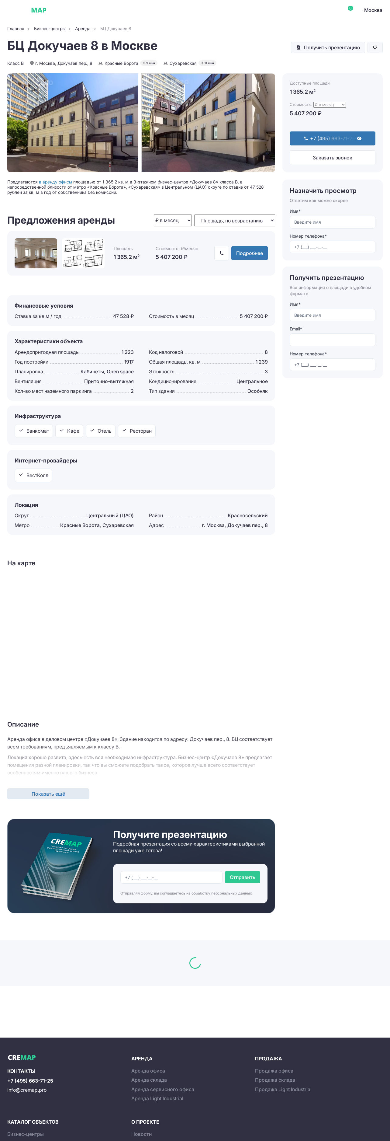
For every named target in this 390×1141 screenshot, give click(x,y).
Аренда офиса (148, 1071)
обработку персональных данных (222, 893)
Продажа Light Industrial (283, 1089)
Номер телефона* (308, 236)
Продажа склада (275, 1080)
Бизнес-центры (25, 1134)
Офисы (65, 10)
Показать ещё (48, 794)
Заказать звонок (332, 158)
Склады (136, 10)
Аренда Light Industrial (157, 1098)
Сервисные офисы (100, 10)
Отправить (242, 877)
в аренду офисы (55, 181)
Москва (373, 10)
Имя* (295, 211)
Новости (141, 1134)
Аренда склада (149, 1080)
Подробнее (249, 253)
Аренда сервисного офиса (162, 1089)
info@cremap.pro (27, 1090)
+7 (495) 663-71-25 (30, 1081)
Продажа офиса (274, 1071)
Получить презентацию (332, 47)
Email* (296, 328)
